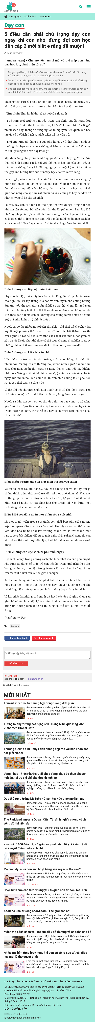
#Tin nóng (45, 16)
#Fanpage (15, 16)
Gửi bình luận (16, 663)
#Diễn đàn (30, 16)
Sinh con (30, 814)
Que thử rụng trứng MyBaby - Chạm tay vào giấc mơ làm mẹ (44, 798)
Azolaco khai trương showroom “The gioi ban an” (37, 911)
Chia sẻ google (46, 638)
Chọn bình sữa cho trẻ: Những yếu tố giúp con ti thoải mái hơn (45, 890)
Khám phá (31, 743)
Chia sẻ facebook (18, 638)
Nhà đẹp (30, 926)
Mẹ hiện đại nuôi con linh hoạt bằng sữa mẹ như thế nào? (42, 869)
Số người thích (35, 679)
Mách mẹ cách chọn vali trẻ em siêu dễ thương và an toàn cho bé (47, 932)
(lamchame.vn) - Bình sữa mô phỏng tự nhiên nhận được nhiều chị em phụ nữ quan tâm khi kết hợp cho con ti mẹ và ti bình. (58, 876)
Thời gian (19, 679)
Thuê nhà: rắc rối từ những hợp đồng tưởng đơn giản (39, 703)
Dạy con (14, 25)
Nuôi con (30, 768)
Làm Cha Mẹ (32, 885)
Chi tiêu (30, 719)
